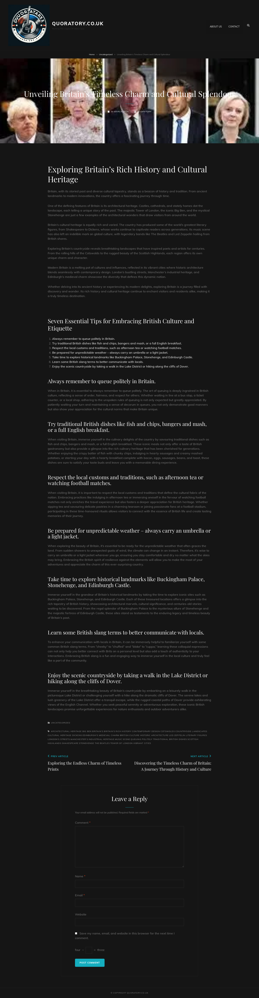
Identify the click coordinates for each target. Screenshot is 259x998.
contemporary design (146, 731)
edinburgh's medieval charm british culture (111, 735)
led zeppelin (177, 735)
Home (92, 54)
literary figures (196, 735)
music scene (122, 739)
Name (80, 876)
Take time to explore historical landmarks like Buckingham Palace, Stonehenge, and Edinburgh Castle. (122, 357)
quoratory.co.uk (78, 23)
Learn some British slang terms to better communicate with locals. (97, 362)
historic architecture (154, 735)
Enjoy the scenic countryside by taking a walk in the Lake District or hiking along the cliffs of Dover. (120, 366)
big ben (87, 731)
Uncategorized (105, 54)
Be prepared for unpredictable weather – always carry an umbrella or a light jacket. (110, 352)
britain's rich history (117, 731)
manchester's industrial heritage (92, 739)
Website (80, 914)
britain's (97, 731)
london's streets (59, 739)
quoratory (144, 111)
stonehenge (86, 743)
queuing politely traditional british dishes (159, 739)
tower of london (121, 743)
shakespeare (70, 743)
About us (216, 25)
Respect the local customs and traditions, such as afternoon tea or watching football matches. (117, 348)
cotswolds (168, 731)
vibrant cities (142, 743)
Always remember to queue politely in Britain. (83, 339)
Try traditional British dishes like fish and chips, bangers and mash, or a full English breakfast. (117, 343)
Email (80, 895)
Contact (234, 25)
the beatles (102, 743)
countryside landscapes (191, 731)
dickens (77, 735)
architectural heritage (66, 731)
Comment (83, 822)
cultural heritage (59, 735)
